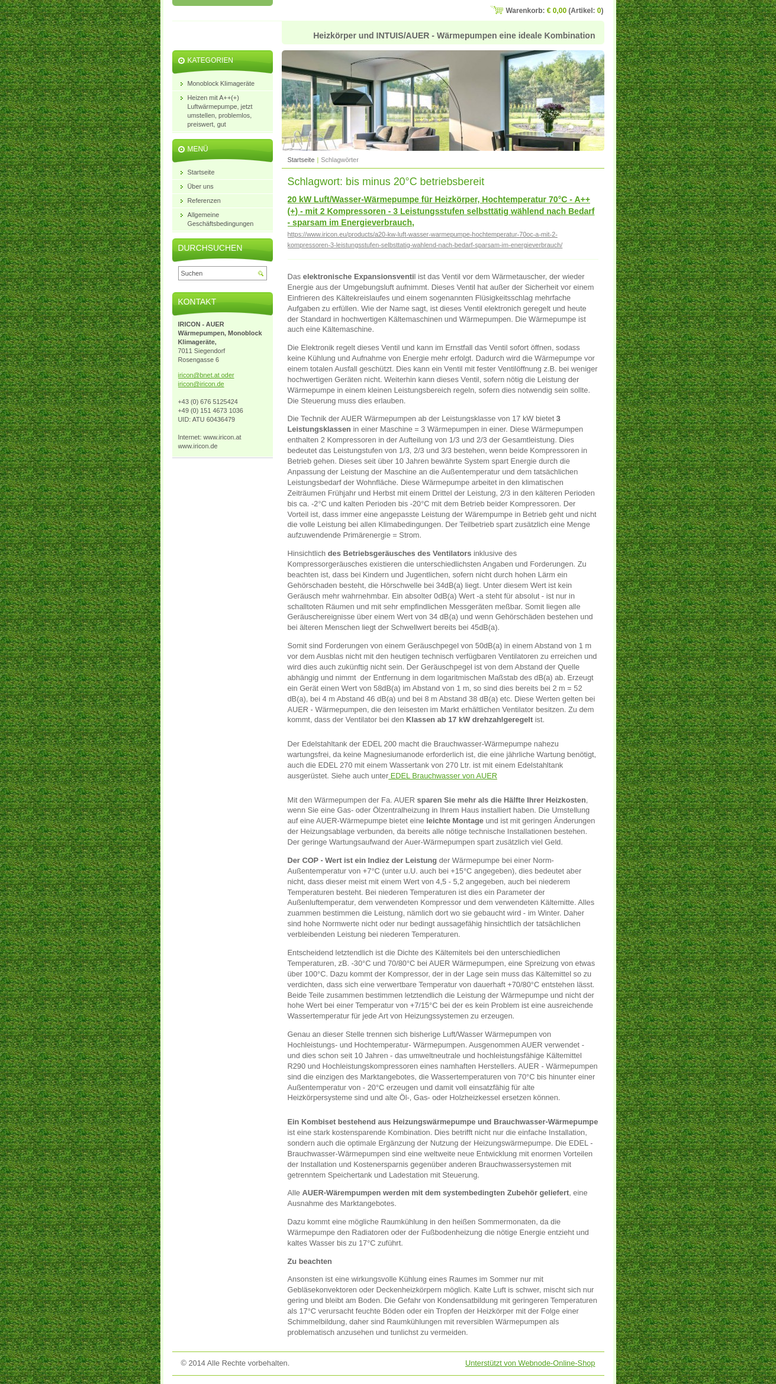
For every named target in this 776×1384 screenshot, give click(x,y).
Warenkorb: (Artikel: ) (555, 11)
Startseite (301, 159)
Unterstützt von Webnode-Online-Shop (530, 1363)
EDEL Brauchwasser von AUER (442, 775)
